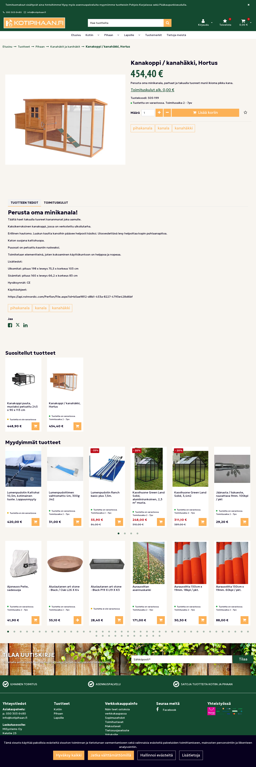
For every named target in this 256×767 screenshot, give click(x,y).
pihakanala (142, 128)
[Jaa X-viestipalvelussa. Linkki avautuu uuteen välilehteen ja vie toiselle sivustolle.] (19, 326)
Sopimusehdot (115, 717)
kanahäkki (184, 128)
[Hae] (126, 23)
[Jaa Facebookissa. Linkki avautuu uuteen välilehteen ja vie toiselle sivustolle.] (12, 326)
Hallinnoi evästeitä (156, 755)
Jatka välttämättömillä (111, 755)
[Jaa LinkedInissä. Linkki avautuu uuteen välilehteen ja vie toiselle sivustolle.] (26, 326)
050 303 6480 (14, 12)
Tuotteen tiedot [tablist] (24, 202)
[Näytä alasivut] (98, 35)
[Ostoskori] (243, 23)
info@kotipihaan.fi (36, 12)
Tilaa (243, 659)
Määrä (135, 112)
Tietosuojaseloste (117, 730)
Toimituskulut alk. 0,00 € (152, 90)
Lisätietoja (191, 755)
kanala (163, 128)
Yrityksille (111, 734)
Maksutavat (113, 726)
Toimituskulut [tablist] (56, 202)
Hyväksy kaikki (69, 755)
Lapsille (59, 717)
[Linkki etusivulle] (34, 23)
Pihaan (58, 713)
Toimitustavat (114, 722)
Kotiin (58, 709)
